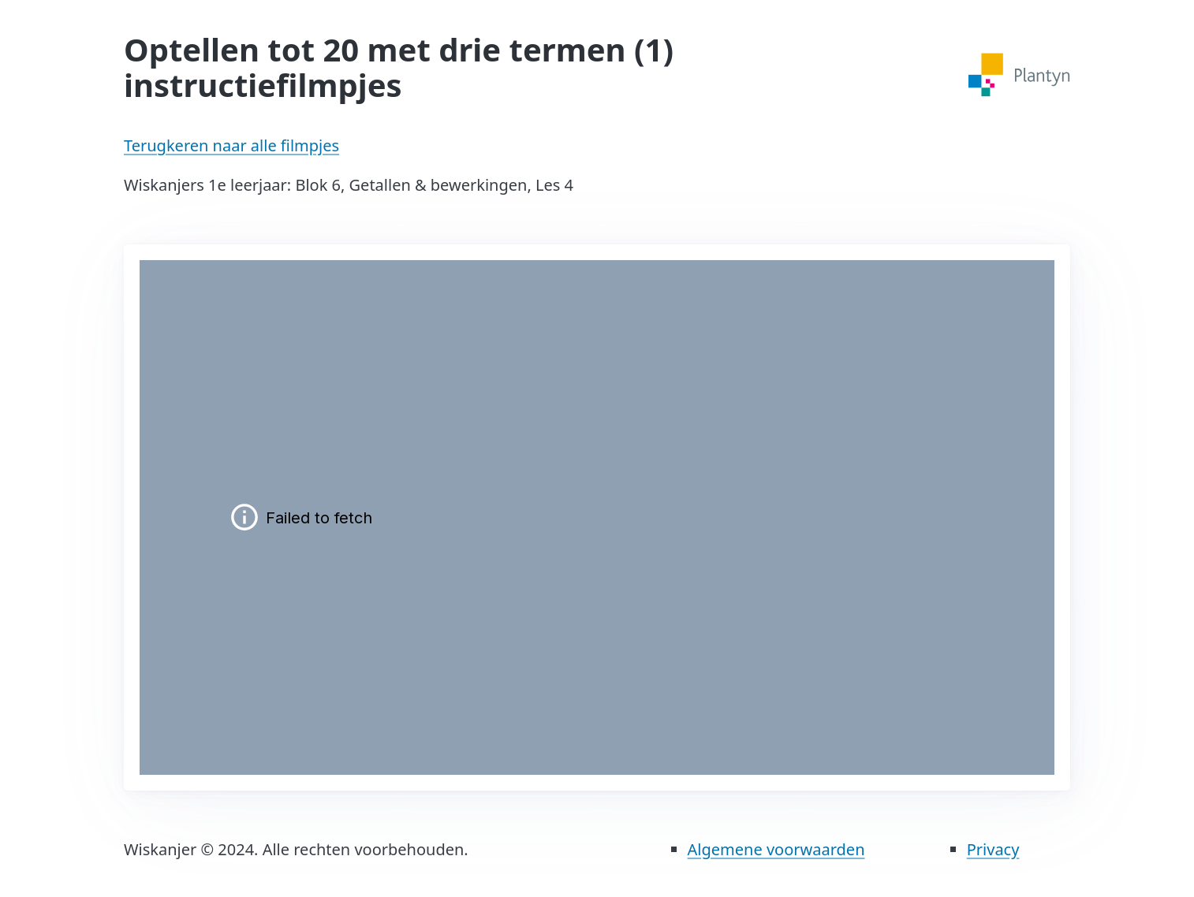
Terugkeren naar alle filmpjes (231, 145)
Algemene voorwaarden (776, 849)
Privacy (993, 849)
